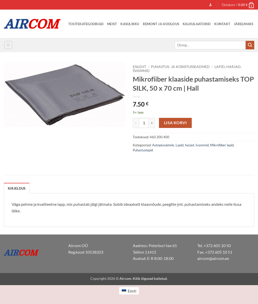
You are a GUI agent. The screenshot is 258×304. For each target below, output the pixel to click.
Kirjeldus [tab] (16, 188)
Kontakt (222, 24)
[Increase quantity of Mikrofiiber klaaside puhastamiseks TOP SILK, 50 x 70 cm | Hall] (152, 123)
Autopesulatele (163, 145)
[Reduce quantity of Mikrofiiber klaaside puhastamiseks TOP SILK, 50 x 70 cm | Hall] (136, 123)
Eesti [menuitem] (132, 290)
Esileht (139, 67)
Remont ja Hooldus (161, 24)
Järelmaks (243, 24)
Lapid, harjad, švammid (192, 145)
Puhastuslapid (143, 150)
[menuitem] (129, 290)
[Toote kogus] (144, 123)
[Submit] (250, 45)
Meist (112, 24)
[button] (210, 5)
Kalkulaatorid (197, 24)
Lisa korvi (175, 122)
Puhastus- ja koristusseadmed (180, 67)
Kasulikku (129, 24)
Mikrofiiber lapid (222, 145)
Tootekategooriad (86, 24)
